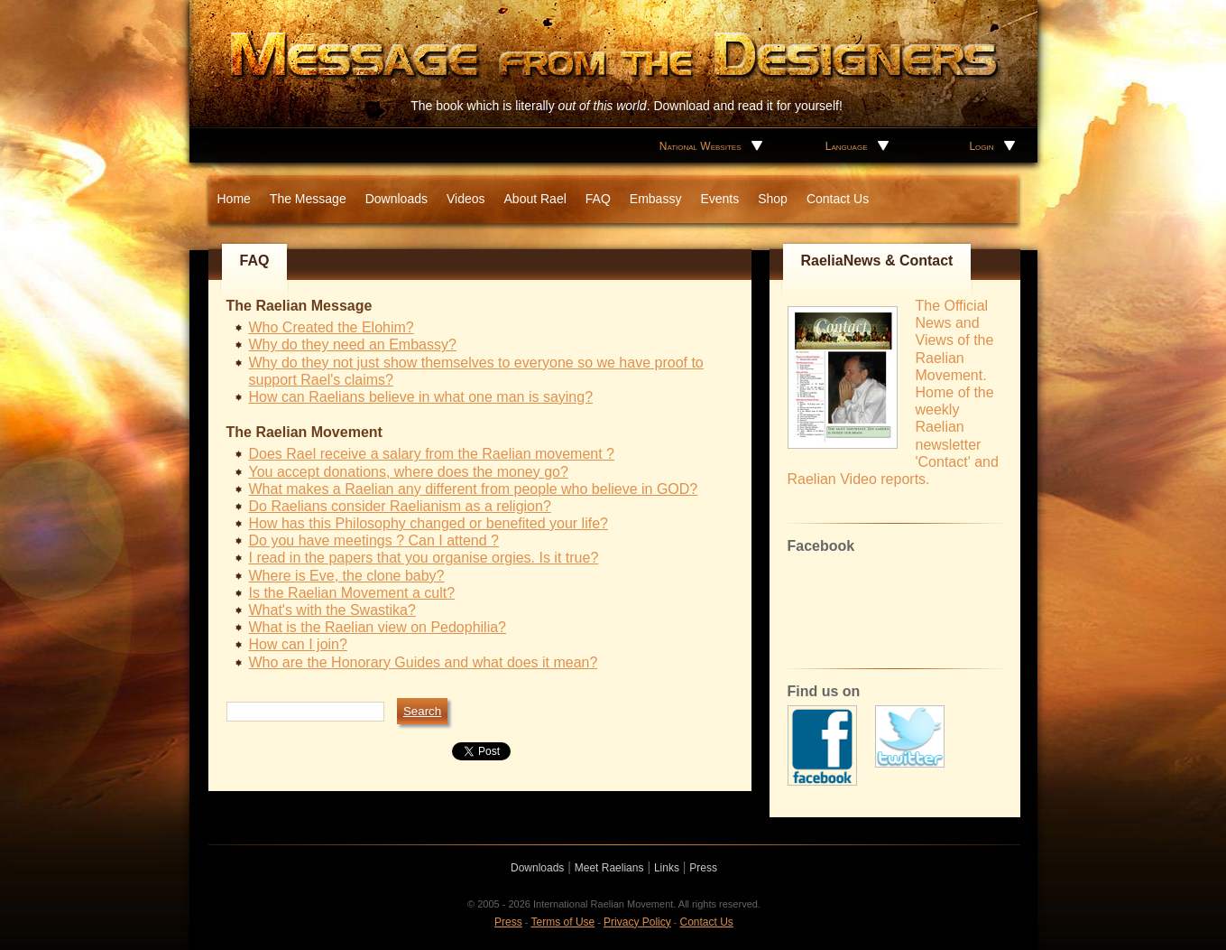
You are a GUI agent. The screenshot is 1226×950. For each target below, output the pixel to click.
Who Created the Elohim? (331, 327)
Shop (773, 198)
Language (846, 146)
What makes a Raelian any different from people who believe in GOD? (473, 489)
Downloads (396, 198)
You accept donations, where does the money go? (408, 472)
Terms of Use (563, 922)
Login (981, 146)
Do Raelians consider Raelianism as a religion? (400, 506)
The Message (308, 198)
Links (666, 868)
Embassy (656, 198)
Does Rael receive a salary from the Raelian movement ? (432, 453)
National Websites (700, 146)
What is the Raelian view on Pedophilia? (378, 627)
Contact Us (838, 198)
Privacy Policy (637, 922)
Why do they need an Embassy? (352, 344)
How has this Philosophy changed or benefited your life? (428, 523)
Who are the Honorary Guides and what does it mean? (423, 662)
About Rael (535, 198)
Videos (466, 198)
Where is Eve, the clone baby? (347, 575)
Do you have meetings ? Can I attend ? (374, 540)
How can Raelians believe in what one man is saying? (421, 397)
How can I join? (298, 644)
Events (719, 198)
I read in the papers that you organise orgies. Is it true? (424, 557)
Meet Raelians (609, 868)
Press (703, 868)
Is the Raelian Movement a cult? (352, 593)
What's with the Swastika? (332, 610)
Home (234, 198)
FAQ (598, 198)
